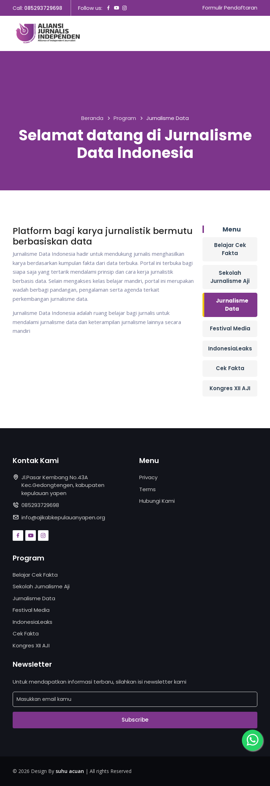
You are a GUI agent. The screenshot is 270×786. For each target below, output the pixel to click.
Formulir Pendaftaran (229, 8)
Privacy (148, 477)
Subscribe (135, 720)
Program (125, 118)
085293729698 (43, 8)
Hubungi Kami (157, 501)
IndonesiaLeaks (230, 348)
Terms (147, 489)
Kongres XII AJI (230, 388)
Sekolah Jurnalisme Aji (230, 277)
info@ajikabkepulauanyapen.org (63, 517)
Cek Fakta (230, 368)
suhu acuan (70, 771)
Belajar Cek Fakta (230, 249)
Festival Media (230, 328)
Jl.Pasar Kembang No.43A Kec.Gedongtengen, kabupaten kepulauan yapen (62, 485)
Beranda (92, 118)
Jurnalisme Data (232, 304)
